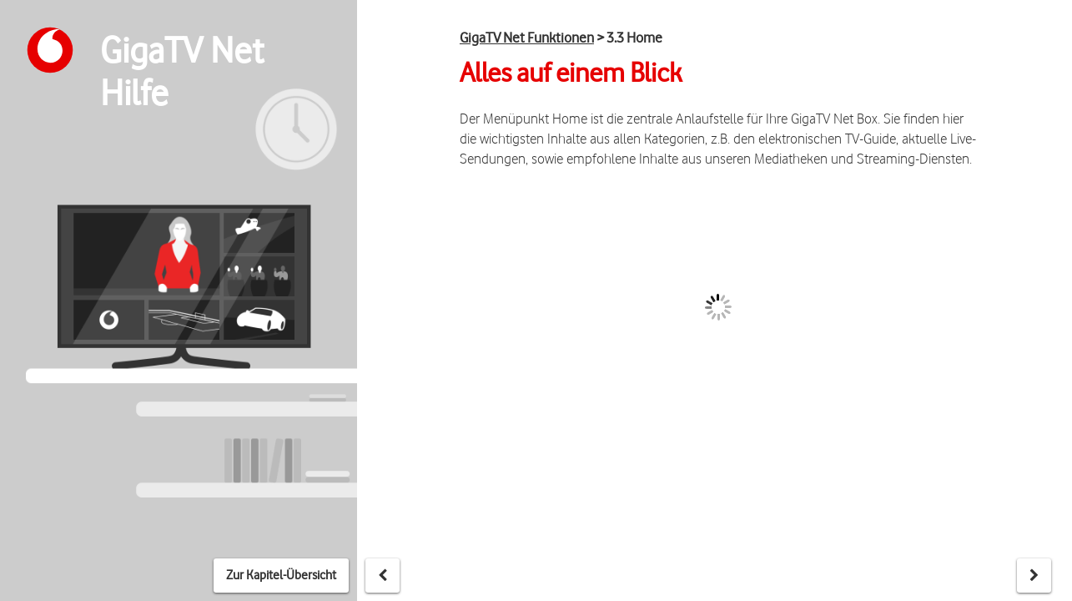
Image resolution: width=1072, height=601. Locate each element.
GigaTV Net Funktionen (527, 37)
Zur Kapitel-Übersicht (281, 575)
